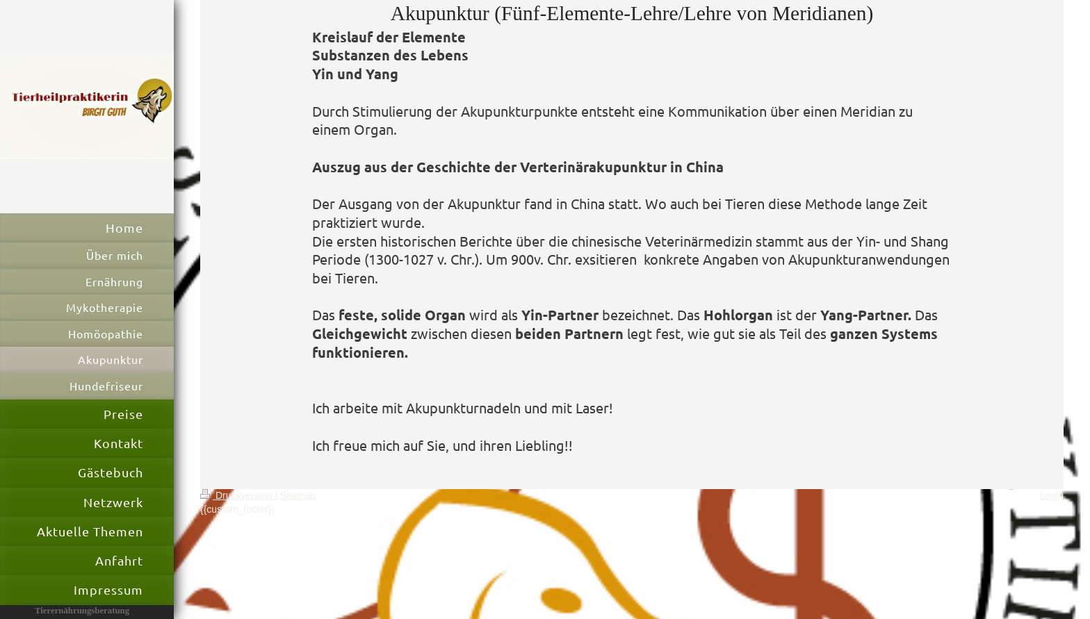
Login (1052, 495)
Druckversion (237, 495)
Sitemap (298, 495)
